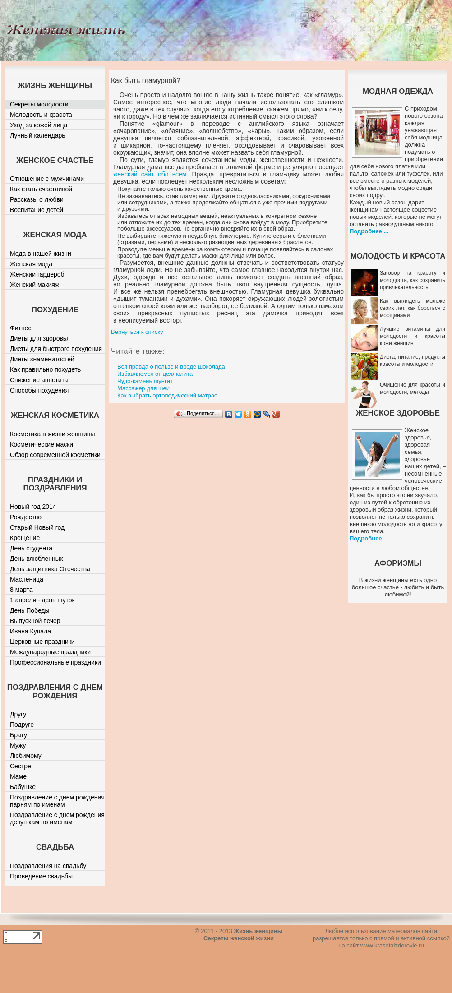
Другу (18, 714)
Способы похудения (39, 390)
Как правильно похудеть (45, 369)
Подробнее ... (369, 231)
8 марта (21, 589)
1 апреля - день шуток (42, 600)
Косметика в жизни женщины (52, 434)
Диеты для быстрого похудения (56, 348)
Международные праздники (50, 652)
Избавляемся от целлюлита (155, 373)
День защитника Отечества (50, 569)
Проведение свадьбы (41, 876)
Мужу (18, 745)
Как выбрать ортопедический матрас (167, 395)
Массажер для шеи (143, 388)
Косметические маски (41, 444)
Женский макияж (34, 284)
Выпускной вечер (35, 620)
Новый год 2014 (33, 506)
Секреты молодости (39, 104)
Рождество (26, 517)
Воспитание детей (36, 209)
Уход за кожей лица (38, 125)
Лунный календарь (37, 135)
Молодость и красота (41, 114)
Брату (18, 735)
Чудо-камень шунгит (145, 381)
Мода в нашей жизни (40, 253)
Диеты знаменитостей (42, 359)
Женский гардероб (37, 274)
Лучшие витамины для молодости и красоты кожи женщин (412, 336)
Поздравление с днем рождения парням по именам (57, 801)
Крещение (25, 537)
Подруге (22, 724)
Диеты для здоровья (40, 338)
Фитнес (20, 328)
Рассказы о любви (37, 199)
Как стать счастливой (41, 189)
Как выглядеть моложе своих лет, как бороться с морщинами (412, 308)
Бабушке (23, 786)
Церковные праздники (42, 641)
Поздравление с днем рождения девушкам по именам (57, 818)
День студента (31, 548)
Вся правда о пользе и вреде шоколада (171, 366)
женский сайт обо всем (149, 174)
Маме (18, 776)
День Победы (30, 610)
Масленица (26, 579)
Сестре (20, 766)
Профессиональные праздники (55, 662)
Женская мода (31, 264)
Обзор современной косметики (55, 454)
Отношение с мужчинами (47, 178)
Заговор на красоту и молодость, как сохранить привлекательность (412, 280)
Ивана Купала (30, 631)
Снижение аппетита (39, 379)
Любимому (26, 755)
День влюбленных (36, 558)
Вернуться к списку (137, 331)
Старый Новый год (37, 527)
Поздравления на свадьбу (48, 865)
